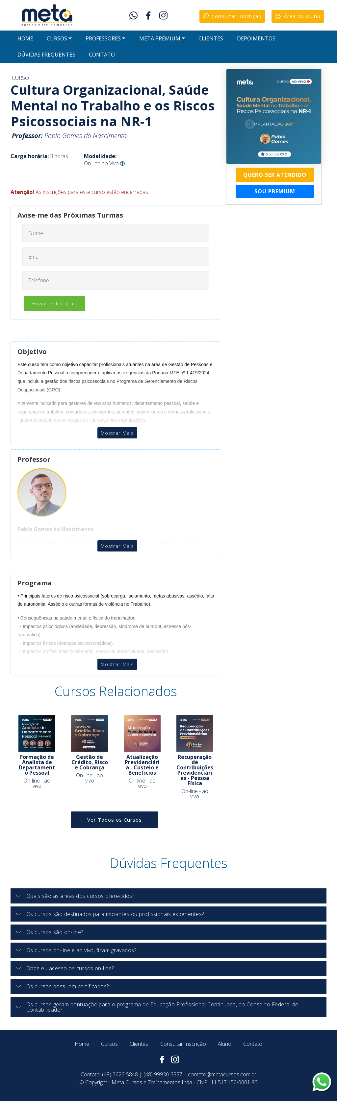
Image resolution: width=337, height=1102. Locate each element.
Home (82, 1044)
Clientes (139, 1044)
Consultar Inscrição (227, 17)
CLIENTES (210, 40)
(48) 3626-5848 (120, 1075)
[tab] (168, 896)
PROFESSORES (103, 40)
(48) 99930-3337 (162, 1075)
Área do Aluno (296, 17)
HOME (25, 40)
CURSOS (57, 40)
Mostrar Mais (117, 433)
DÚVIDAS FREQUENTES (46, 56)
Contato (252, 1044)
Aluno (224, 1044)
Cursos (109, 1044)
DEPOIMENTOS (256, 40)
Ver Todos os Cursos (114, 820)
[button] (168, 896)
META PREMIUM (159, 40)
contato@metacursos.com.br (222, 1075)
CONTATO (102, 56)
